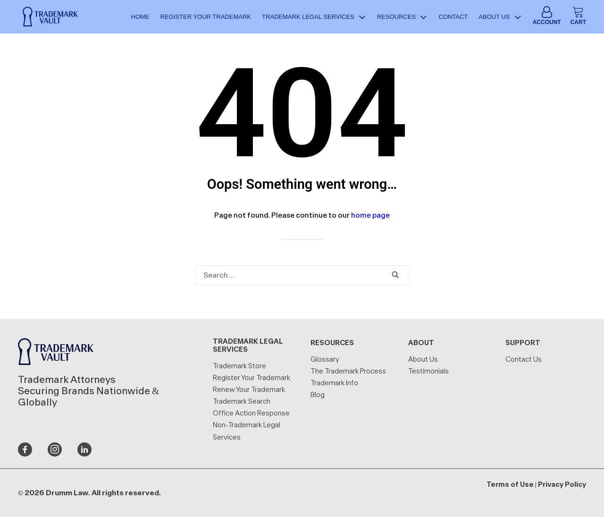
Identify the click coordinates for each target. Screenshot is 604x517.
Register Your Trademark (205, 17)
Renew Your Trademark (249, 389)
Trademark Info (334, 383)
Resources (402, 17)
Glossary (324, 359)
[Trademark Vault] (47, 17)
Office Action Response (251, 413)
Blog (317, 394)
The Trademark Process (348, 371)
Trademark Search (241, 401)
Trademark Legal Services (314, 17)
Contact (453, 17)
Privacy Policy (562, 484)
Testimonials (428, 371)
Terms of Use (510, 484)
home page (370, 215)
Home (140, 17)
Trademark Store (239, 366)
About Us (499, 17)
